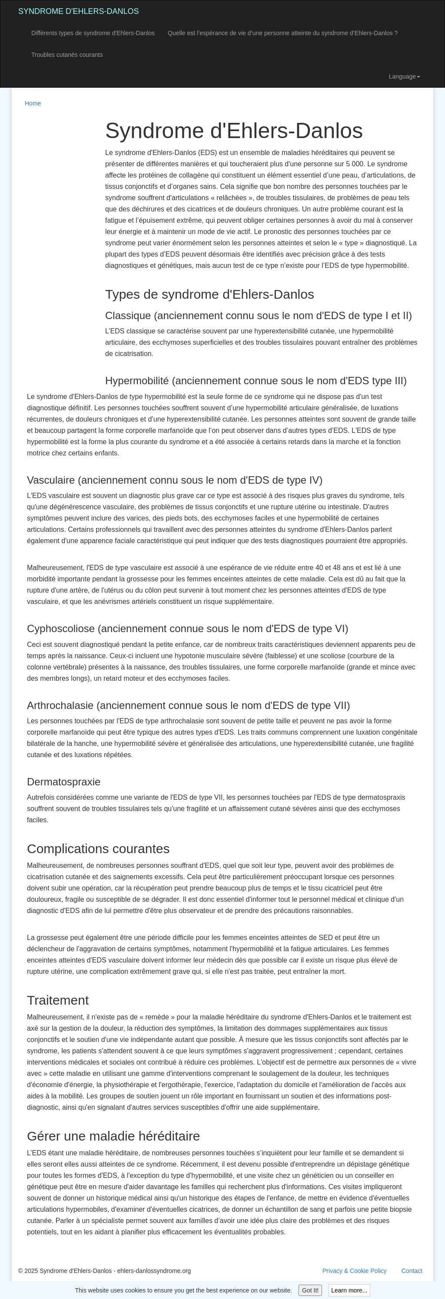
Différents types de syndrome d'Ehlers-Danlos (93, 33)
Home (33, 103)
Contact (412, 1270)
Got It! (310, 1290)
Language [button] (404, 76)
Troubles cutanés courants (67, 54)
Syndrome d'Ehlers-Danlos (78, 11)
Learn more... (349, 1290)
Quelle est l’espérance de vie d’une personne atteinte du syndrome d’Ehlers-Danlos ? (283, 33)
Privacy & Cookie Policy (354, 1270)
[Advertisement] (53, 249)
